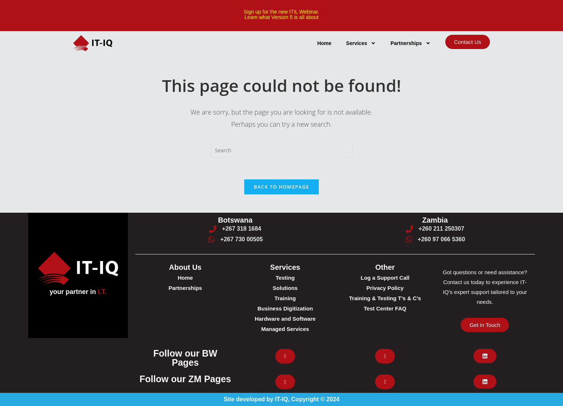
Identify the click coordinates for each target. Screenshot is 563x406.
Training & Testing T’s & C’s (385, 298)
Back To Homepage (281, 186)
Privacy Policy (385, 288)
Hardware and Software (285, 319)
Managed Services (285, 329)
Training (285, 298)
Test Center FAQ (385, 308)
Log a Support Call (385, 278)
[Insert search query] (281, 150)
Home (324, 43)
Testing (285, 278)
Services (361, 43)
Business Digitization (285, 308)
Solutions (285, 288)
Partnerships (410, 43)
